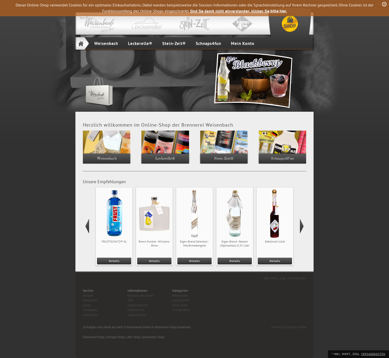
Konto (87, 305)
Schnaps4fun (208, 43)
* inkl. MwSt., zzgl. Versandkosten (284, 278)
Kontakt (88, 295)
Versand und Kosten (141, 295)
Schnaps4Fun (282, 159)
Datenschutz (136, 310)
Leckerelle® (140, 43)
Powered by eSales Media (288, 327)
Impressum (90, 315)
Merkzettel (90, 310)
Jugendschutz (137, 315)
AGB (130, 300)
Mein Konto (242, 43)
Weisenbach (106, 43)
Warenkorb (90, 300)
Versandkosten (373, 354)
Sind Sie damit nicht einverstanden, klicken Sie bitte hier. (238, 10)
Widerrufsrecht (137, 305)
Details (114, 261)
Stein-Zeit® (174, 43)
